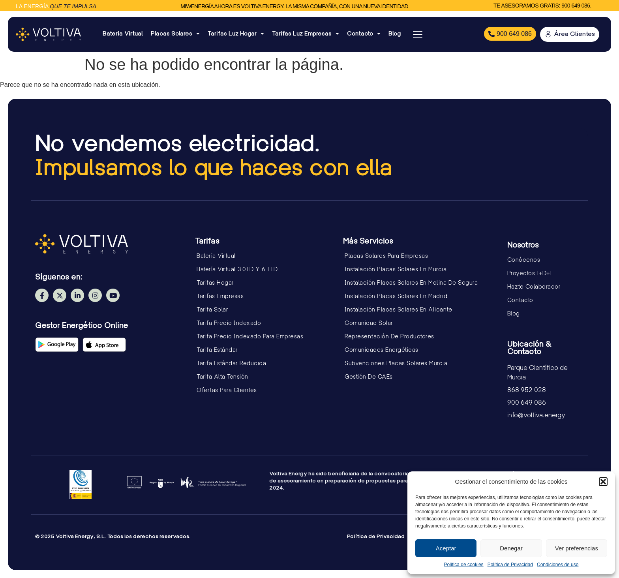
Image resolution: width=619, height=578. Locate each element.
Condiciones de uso (557, 564)
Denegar (511, 548)
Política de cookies (464, 564)
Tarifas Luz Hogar (236, 34)
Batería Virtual (123, 33)
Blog (394, 33)
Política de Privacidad (510, 564)
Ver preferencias (576, 548)
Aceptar (446, 548)
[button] (603, 482)
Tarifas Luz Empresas (305, 34)
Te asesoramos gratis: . (542, 5)
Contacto (364, 34)
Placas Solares (175, 34)
